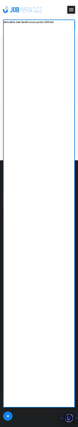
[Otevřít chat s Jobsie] (69, 418)
